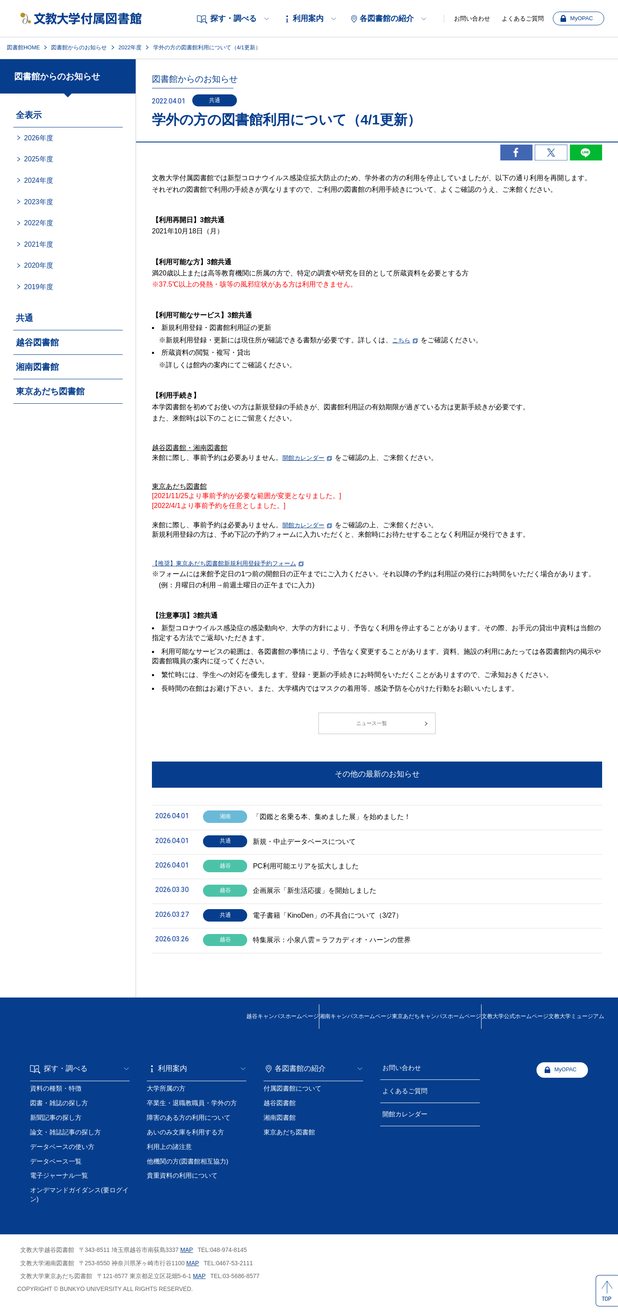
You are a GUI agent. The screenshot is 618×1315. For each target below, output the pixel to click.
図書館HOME (23, 48)
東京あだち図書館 (50, 391)
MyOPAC (581, 18)
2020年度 (38, 265)
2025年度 (38, 159)
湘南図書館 (37, 367)
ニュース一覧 (370, 727)
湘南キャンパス (259, 1031)
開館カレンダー (306, 457)
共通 (24, 318)
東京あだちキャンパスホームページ (368, 1030)
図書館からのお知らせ (79, 48)
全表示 (29, 115)
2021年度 (38, 244)
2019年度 (38, 286)
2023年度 (38, 202)
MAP (186, 1260)
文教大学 (475, 1031)
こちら (402, 340)
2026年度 (38, 138)
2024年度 (38, 180)
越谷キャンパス (159, 1031)
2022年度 (130, 48)
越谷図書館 (37, 342)
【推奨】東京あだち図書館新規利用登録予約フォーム (234, 563)
